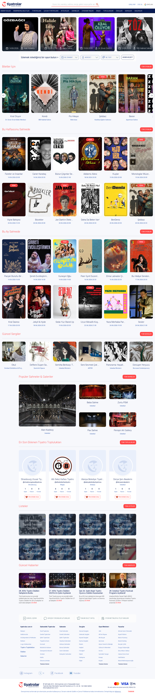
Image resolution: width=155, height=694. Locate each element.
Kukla (41, 657)
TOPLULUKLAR (108, 11)
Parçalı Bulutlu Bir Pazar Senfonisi (20, 276)
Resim (81, 644)
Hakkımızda (24, 634)
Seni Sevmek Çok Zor (91, 365)
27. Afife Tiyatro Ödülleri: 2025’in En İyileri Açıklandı (60, 592)
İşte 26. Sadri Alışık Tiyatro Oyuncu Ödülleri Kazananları (91, 592)
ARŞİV (98, 11)
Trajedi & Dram (44, 641)
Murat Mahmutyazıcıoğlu (125, 660)
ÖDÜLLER (119, 11)
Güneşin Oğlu (64, 276)
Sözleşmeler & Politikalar (28, 637)
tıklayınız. (118, 691)
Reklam (22, 641)
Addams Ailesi (90, 174)
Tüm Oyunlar (146, 67)
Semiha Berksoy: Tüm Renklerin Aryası (73, 365)
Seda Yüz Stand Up (65, 322)
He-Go (101, 651)
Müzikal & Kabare (45, 647)
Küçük (101, 660)
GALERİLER (138, 11)
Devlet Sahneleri (64, 634)
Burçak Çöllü (122, 644)
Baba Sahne (92, 402)
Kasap (101, 657)
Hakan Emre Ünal (123, 654)
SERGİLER (128, 11)
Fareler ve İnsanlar (14, 174)
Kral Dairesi (13, 322)
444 (100, 631)
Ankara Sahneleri (65, 644)
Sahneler (75, 11)
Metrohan (73, 120)
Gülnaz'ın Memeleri (104, 647)
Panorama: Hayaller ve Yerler (120, 365)
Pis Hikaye (74, 116)
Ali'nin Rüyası (103, 634)
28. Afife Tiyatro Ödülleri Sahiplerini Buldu (29, 592)
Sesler (141, 322)
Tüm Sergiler (146, 334)
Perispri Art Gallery (123, 430)
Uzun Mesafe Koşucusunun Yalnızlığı (99, 322)
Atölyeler (65, 11)
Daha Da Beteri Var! (90, 219)
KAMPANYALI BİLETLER (21, 11)
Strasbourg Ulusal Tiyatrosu (34, 479)
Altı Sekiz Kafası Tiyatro (62, 479)
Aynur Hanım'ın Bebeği (105, 644)
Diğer (80, 660)
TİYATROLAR (36, 11)
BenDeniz (115, 219)
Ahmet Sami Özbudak (125, 631)
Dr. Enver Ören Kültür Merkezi (15, 120)
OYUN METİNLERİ (88, 11)
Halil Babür (121, 657)
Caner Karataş (39, 174)
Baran (132, 116)
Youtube (74, 673)
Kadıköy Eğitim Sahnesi (103, 120)
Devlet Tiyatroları (45, 634)
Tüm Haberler (129, 565)
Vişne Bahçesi (13, 219)
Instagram (26, 673)
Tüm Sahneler (129, 377)
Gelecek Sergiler (84, 634)
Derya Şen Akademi (122, 479)
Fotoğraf (81, 651)
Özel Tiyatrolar (44, 631)
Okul (14, 365)
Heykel (81, 647)
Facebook (56, 673)
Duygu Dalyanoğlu (123, 647)
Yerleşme (82, 657)
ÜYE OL (140, 4)
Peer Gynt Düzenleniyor (92, 276)
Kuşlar (116, 174)
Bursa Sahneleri (64, 647)
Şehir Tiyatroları (45, 637)
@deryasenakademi (123, 482)
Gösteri (42, 654)
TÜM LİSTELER (130, 506)
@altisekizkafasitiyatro (62, 482)
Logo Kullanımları (25, 644)
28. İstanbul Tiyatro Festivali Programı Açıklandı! (121, 592)
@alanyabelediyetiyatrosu (92, 482)
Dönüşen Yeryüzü (141, 365)
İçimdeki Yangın (104, 654)
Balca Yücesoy (122, 637)
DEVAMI (34, 603)
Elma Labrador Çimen (116, 276)
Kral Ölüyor (15, 116)
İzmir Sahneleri (64, 651)
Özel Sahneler (64, 631)
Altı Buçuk (102, 637)
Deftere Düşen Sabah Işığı (42, 365)
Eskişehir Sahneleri (65, 654)
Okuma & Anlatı (45, 660)
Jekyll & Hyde (39, 322)
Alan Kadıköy (47, 430)
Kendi (44, 116)
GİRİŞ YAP (132, 4)
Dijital (81, 654)
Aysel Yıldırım (122, 634)
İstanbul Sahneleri (65, 641)
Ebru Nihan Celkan (123, 651)
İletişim (22, 631)
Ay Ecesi (101, 641)
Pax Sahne (93, 430)
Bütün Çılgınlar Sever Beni (67, 174)
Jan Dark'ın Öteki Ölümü (66, 219)
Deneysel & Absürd (46, 651)
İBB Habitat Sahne (45, 120)
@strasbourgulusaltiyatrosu (32, 482)
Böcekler (39, 219)
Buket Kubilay (122, 641)
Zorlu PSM (123, 402)
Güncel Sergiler (83, 631)
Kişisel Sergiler (83, 637)
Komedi (42, 644)
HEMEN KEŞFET (127, 57)
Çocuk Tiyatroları (51, 11)
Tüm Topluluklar (128, 442)
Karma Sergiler (83, 641)
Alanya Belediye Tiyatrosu (93, 479)
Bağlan (148, 4)
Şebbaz (102, 116)
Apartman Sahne (132, 120)
